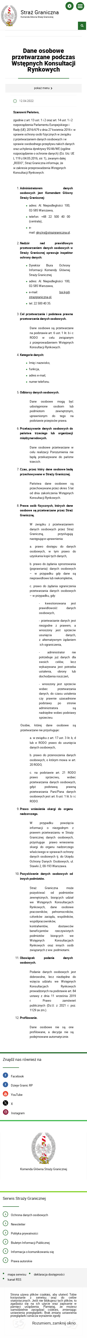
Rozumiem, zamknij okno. (54, 1323)
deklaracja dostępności (49, 1274)
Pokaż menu (42, 88)
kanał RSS (14, 1280)
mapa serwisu (17, 1274)
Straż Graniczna (40, 11)
